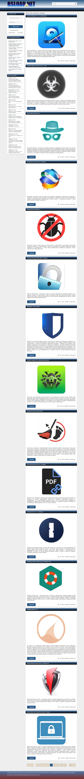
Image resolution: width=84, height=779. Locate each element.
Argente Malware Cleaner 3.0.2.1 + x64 (36, 65)
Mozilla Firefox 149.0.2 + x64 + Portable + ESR (15, 41)
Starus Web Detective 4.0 (33, 113)
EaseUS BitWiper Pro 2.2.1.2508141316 (37, 16)
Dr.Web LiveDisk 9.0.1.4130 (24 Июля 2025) (38, 360)
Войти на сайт (16, 26)
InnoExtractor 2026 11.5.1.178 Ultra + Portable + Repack (15, 64)
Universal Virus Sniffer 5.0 (33, 209)
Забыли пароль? (12, 32)
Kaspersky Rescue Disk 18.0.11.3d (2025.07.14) (39, 561)
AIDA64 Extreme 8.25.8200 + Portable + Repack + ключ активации (15, 54)
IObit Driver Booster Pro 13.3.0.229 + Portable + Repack (15, 67)
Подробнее (31, 60)
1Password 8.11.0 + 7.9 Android (35, 511)
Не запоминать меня (14, 30)
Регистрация (20, 32)
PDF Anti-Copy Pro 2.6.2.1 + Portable (36, 464)
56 (70, 765)
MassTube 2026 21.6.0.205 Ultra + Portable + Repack (15, 51)
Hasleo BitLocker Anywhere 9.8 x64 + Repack (38, 712)
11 (65, 765)
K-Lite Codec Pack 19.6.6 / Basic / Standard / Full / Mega (15, 61)
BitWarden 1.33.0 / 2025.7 (33, 306)
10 (61, 765)
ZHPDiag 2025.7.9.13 (32, 609)
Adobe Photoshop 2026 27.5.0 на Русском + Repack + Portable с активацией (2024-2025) (16, 44)
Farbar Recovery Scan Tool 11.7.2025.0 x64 (38, 663)
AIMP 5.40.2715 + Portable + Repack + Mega (15, 58)
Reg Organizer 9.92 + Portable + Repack (15, 70)
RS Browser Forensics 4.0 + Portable (36, 162)
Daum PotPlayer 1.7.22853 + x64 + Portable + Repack (15, 48)
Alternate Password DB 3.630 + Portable (37, 258)
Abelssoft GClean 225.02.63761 (35, 411)
